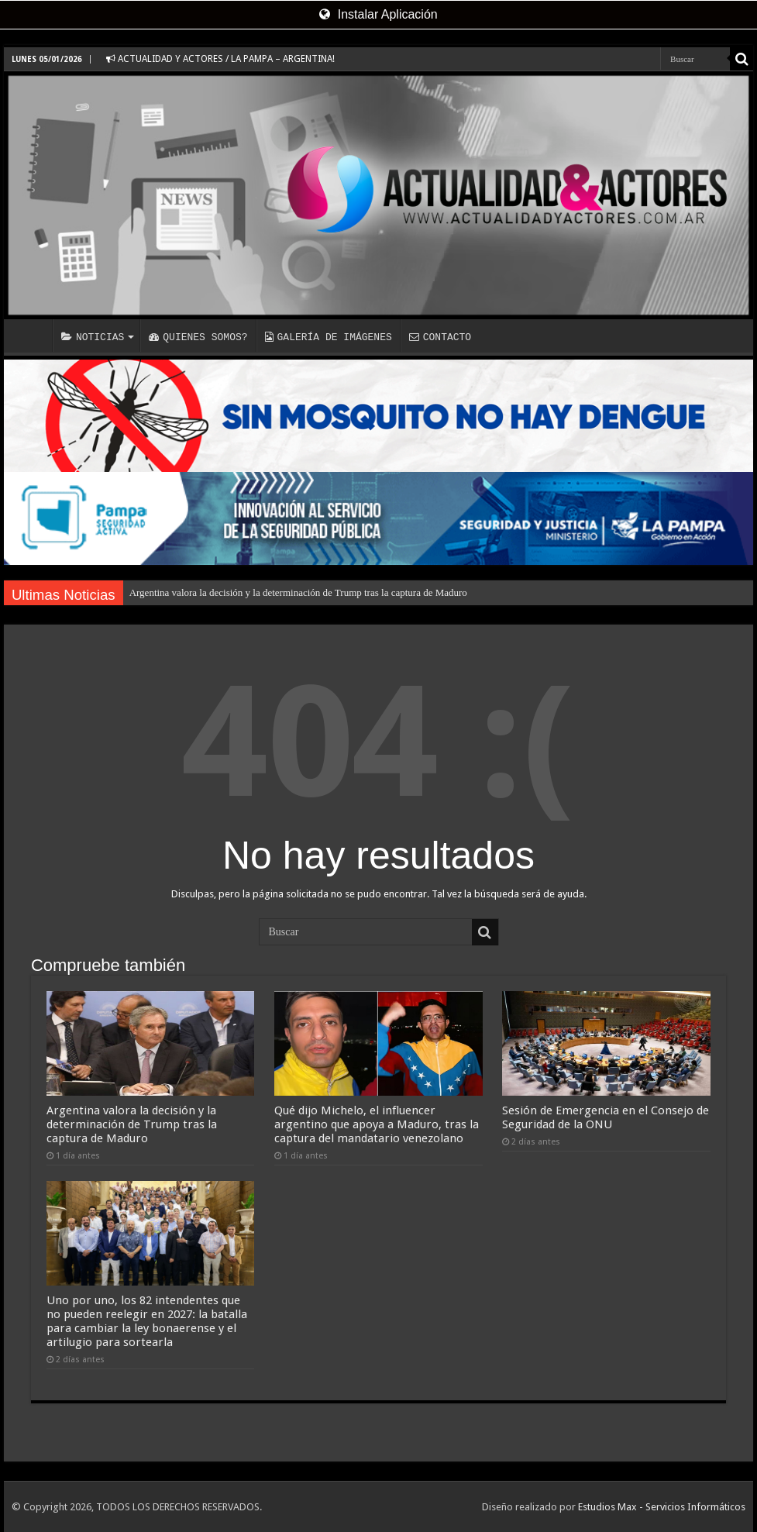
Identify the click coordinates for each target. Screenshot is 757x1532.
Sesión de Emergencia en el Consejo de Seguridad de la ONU (605, 1117)
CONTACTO (440, 337)
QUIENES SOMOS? (198, 337)
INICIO (32, 335)
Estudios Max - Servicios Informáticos (661, 1507)
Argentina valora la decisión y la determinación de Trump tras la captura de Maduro (298, 592)
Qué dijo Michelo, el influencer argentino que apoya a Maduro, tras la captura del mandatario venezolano (376, 1124)
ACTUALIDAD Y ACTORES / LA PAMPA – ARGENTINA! (220, 58)
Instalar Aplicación (378, 14)
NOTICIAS (92, 337)
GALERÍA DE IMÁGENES (328, 337)
